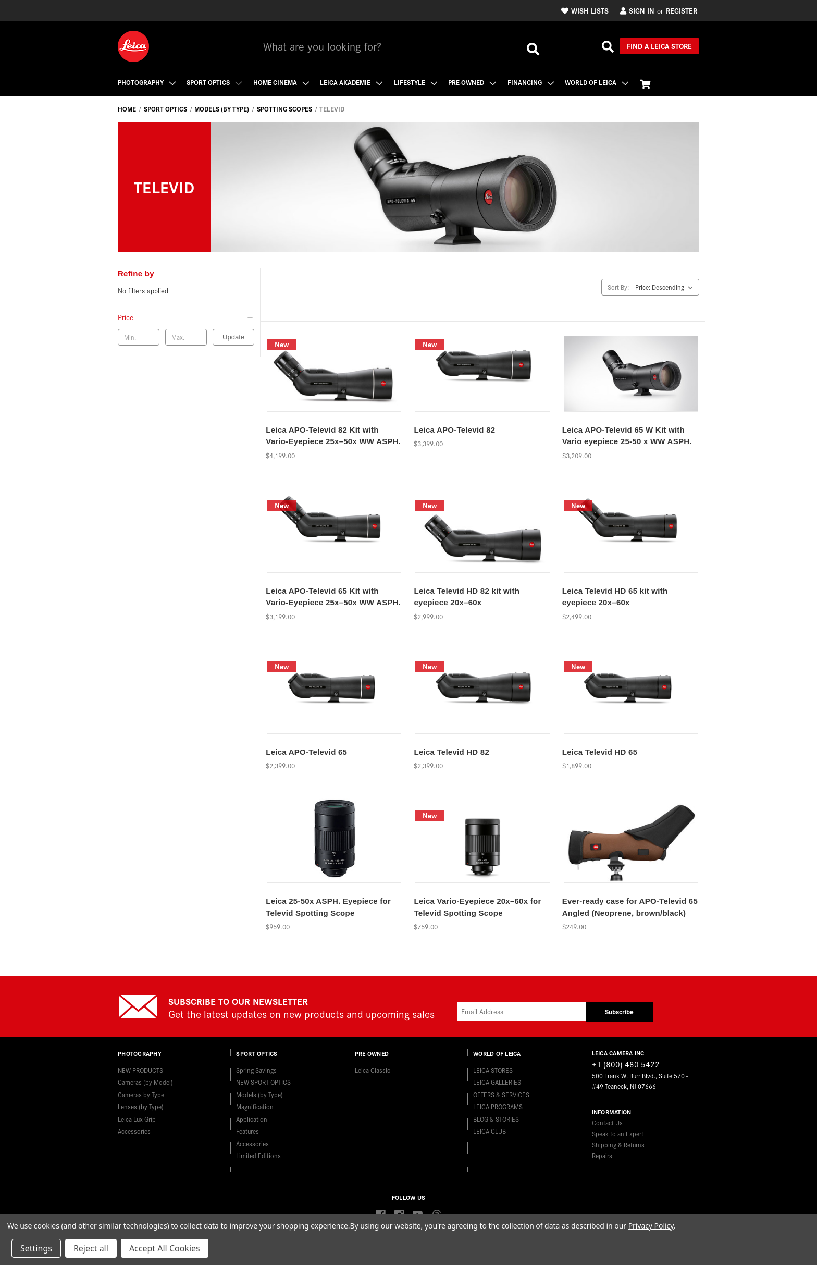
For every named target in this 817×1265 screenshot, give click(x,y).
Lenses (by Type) (141, 1106)
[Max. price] (186, 337)
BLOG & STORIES (496, 1118)
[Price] (186, 317)
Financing (532, 82)
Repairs (602, 1155)
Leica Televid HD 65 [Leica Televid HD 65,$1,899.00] (600, 751)
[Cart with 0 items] (647, 83)
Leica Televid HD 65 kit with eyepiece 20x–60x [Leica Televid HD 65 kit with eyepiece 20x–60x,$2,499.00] (615, 596)
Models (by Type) (259, 1093)
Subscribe (619, 1011)
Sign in (637, 10)
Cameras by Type (141, 1093)
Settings (36, 1248)
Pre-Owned (474, 82)
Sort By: (618, 287)
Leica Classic (372, 1069)
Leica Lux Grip (137, 1118)
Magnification (255, 1106)
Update (233, 337)
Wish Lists (585, 10)
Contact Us (607, 1122)
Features (247, 1130)
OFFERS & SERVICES (501, 1093)
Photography (147, 82)
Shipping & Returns (618, 1144)
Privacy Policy (651, 1226)
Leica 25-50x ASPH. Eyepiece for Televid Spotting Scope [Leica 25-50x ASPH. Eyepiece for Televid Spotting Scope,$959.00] (328, 906)
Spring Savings (256, 1069)
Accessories (134, 1130)
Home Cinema (282, 82)
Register (681, 10)
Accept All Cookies (164, 1248)
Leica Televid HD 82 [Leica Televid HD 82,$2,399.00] (451, 751)
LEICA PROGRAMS (498, 1106)
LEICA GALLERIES (497, 1081)
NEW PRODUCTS (140, 1069)
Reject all (90, 1248)
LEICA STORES (493, 1069)
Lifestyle (416, 82)
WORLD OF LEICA (598, 82)
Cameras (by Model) (145, 1081)
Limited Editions (258, 1155)
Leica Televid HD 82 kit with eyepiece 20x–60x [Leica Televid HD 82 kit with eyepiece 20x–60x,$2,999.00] (466, 596)
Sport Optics (214, 82)
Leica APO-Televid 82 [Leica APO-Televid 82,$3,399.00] (454, 429)
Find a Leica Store (659, 46)
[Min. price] (138, 337)
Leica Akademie (352, 82)
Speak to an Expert (617, 1133)
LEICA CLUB (489, 1130)
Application (251, 1118)
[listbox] (666, 287)
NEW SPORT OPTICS (263, 1081)
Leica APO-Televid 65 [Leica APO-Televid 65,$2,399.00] (306, 751)
